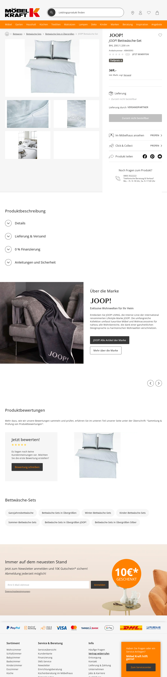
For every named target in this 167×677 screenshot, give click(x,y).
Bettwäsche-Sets (20, 500)
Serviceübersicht (47, 649)
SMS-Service (44, 661)
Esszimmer (12, 669)
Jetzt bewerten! (140, 54)
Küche (10, 673)
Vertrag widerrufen (99, 653)
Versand (127, 75)
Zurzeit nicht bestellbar (135, 118)
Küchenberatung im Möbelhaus (55, 673)
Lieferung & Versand (30, 236)
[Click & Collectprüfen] (135, 146)
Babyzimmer (13, 657)
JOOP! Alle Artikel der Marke (109, 340)
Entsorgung (95, 657)
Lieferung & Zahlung (100, 665)
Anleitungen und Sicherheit (35, 262)
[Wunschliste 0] (149, 12)
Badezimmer (13, 661)
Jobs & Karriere (97, 673)
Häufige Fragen (97, 649)
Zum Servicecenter (141, 667)
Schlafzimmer (14, 653)
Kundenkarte (45, 653)
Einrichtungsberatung (50, 669)
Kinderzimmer (14, 665)
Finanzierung (45, 657)
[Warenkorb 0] (157, 13)
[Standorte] (132, 13)
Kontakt (93, 661)
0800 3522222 (130, 175)
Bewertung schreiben (27, 467)
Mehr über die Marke (105, 350)
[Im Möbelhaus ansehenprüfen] (135, 135)
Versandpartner (138, 107)
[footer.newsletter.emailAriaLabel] (47, 585)
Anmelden (99, 584)
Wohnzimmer (14, 649)
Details (20, 223)
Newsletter (44, 665)
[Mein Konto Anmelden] (140, 13)
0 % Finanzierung (27, 249)
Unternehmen (96, 669)
